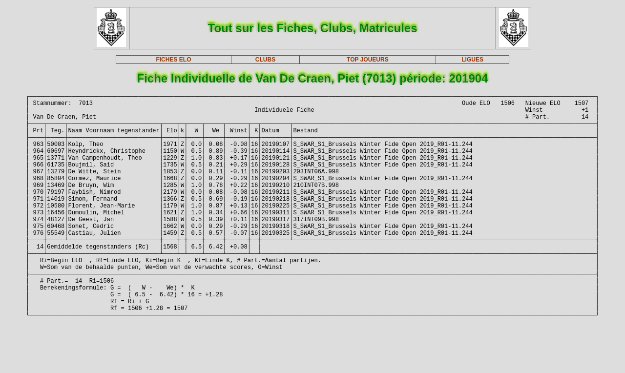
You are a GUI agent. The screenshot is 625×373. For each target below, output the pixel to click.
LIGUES (472, 59)
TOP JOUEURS (368, 59)
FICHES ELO (173, 59)
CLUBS (265, 59)
